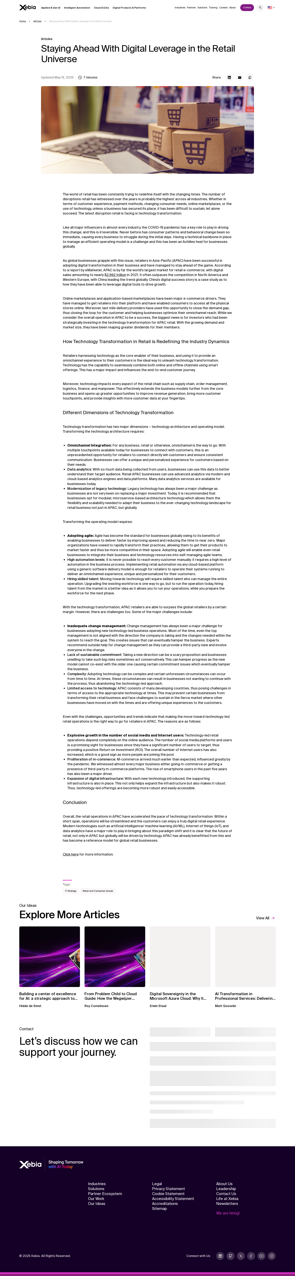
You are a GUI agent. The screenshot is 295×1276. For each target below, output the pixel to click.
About (232, 7)
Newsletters (227, 1203)
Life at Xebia (227, 1198)
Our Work (96, 1198)
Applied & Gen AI (50, 7)
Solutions (202, 7)
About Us (224, 1183)
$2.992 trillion (115, 275)
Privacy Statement (168, 1188)
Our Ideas (96, 1203)
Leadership (226, 1188)
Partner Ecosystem (105, 1193)
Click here (71, 854)
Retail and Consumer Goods (98, 891)
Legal (157, 1183)
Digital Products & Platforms (129, 7)
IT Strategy (71, 891)
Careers (223, 7)
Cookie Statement (168, 1193)
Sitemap (159, 1208)
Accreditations (165, 1203)
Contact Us (226, 1193)
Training (213, 7)
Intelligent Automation (77, 7)
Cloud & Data (101, 7)
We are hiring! (227, 1213)
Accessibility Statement (173, 1198)
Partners (191, 7)
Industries (180, 7)
